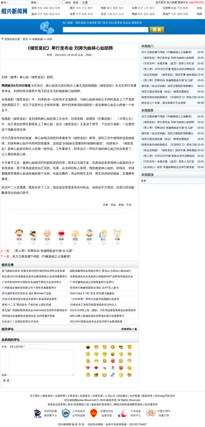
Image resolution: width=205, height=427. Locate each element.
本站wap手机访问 (165, 395)
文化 (84, 8)
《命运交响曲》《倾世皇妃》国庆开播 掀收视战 (169, 74)
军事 (57, 8)
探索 (84, 14)
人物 (109, 14)
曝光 (109, 8)
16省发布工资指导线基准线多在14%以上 (93, 304)
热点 (115, 14)
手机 (179, 8)
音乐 (57, 14)
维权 (103, 8)
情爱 (185, 14)
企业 (121, 14)
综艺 (40, 14)
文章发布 (72, 395)
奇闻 (90, 14)
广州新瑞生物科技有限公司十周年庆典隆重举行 (29, 287)
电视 (51, 14)
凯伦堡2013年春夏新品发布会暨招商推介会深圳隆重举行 (34, 276)
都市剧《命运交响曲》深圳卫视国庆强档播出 (167, 85)
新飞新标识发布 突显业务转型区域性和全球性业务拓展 (33, 270)
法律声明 (60, 395)
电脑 (173, 8)
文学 (78, 14)
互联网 (166, 8)
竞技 (146, 14)
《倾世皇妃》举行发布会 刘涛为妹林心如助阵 (168, 57)
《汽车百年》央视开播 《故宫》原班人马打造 (168, 63)
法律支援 (97, 395)
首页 (34, 8)
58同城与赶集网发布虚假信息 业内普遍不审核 (28, 315)
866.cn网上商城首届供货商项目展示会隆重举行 (97, 315)
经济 (140, 8)
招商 (199, 14)
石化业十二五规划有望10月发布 (20, 321)
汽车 (173, 14)
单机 (140, 14)
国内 (51, 8)
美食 (40, 8)
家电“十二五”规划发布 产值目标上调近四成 (26, 304)
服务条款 (48, 395)
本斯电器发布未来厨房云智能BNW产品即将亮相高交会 (101, 276)
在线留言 (85, 395)
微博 (14, 77)
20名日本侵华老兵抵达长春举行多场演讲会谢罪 (29, 299)
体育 (72, 14)
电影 (46, 14)
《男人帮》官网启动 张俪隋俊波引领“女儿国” (42, 250)
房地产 (166, 14)
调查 (115, 8)
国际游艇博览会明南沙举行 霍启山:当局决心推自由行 (100, 270)
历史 (103, 14)
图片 (72, 8)
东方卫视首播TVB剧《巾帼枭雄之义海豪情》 (42, 256)
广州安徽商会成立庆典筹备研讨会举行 (92, 282)
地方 (121, 8)
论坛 (199, 8)
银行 (152, 8)
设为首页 (161, 2)
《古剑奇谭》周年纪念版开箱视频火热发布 (94, 299)
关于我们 (35, 395)
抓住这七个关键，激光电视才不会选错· (164, 102)
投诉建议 (122, 395)
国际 (46, 8)
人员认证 (110, 395)
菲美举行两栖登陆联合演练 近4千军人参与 (94, 287)
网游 (134, 14)
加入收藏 (172, 2)
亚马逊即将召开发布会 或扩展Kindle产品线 (26, 293)
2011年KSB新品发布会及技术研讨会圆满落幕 (96, 321)
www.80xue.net (87, 400)
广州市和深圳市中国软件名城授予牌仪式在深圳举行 (32, 282)
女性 (78, 8)
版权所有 (147, 395)
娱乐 (34, 14)
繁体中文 (183, 2)
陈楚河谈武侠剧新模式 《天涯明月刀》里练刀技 (169, 97)
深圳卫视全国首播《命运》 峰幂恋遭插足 (165, 91)
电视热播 (37, 39)
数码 (185, 8)
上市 (146, 8)
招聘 (179, 14)
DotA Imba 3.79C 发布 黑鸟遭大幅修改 (92, 293)
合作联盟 (135, 395)
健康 (152, 14)
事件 (90, 8)
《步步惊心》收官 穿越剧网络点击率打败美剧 (168, 167)
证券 (134, 8)
